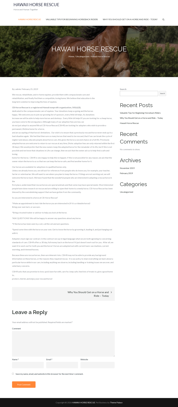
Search (123, 89)
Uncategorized (126, 192)
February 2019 (126, 173)
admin (18, 89)
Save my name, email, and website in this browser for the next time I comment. (49, 374)
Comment (16, 328)
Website (84, 359)
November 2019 (127, 168)
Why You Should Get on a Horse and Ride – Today (130, 19)
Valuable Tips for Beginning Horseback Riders (72, 19)
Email (49, 359)
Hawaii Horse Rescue (29, 19)
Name (15, 359)
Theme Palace (116, 402)
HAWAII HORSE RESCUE (36, 4)
